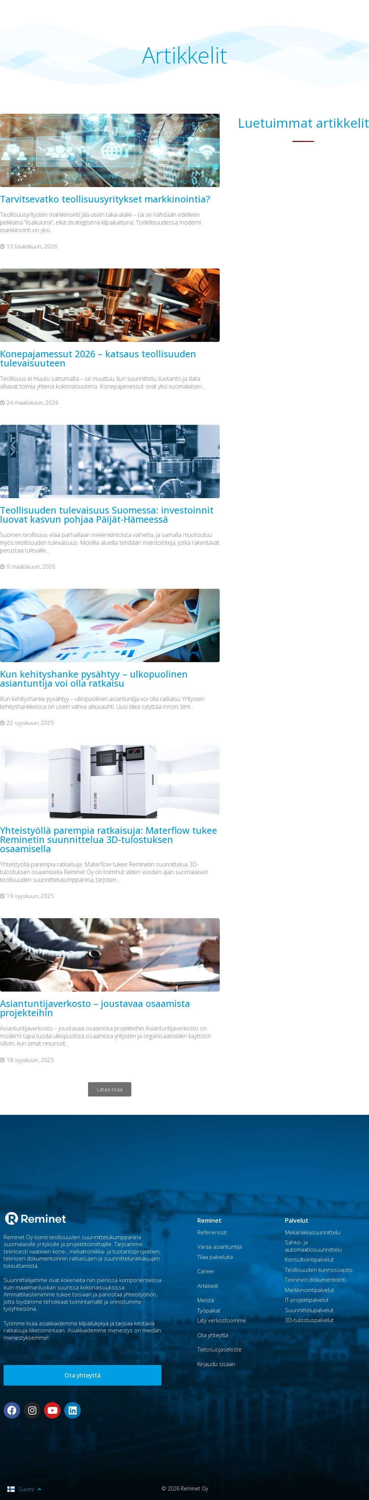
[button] (109, 1089)
